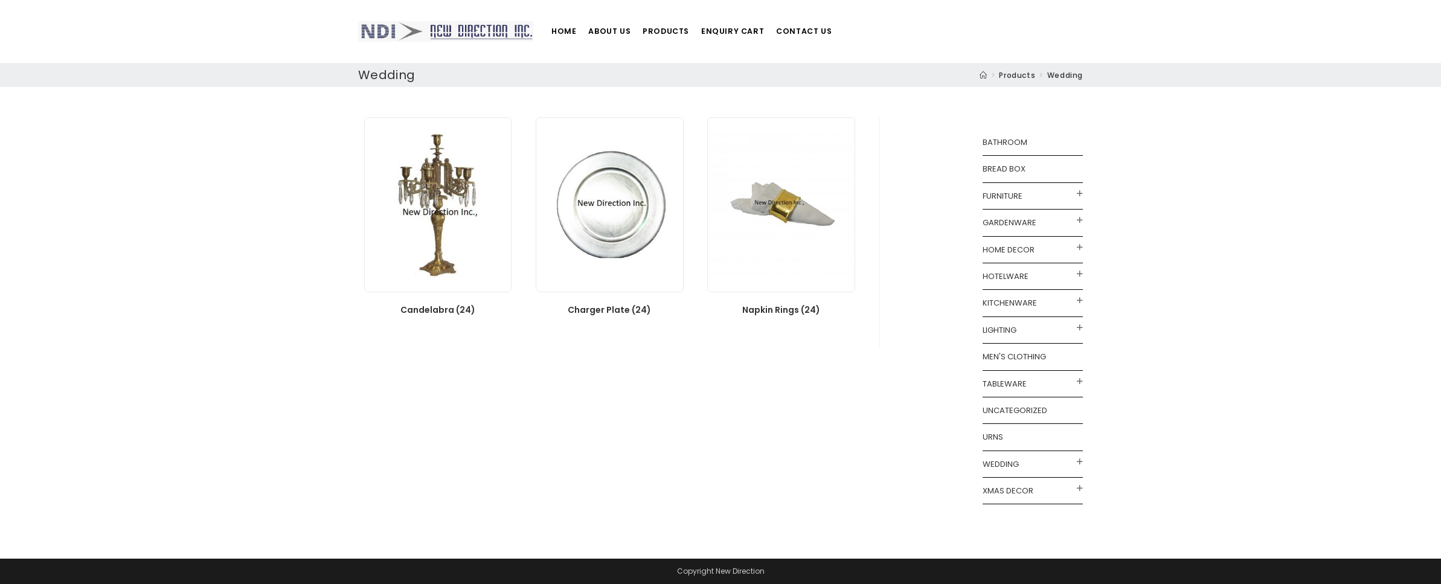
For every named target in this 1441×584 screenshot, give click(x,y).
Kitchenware (1010, 303)
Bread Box (1004, 169)
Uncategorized (1015, 410)
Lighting (999, 330)
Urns (993, 437)
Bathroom (1005, 142)
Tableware (1005, 384)
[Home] (983, 75)
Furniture (1002, 196)
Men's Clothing (1014, 356)
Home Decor (1009, 249)
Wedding (1001, 464)
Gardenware (1009, 222)
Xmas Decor (1008, 490)
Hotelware (1006, 276)
